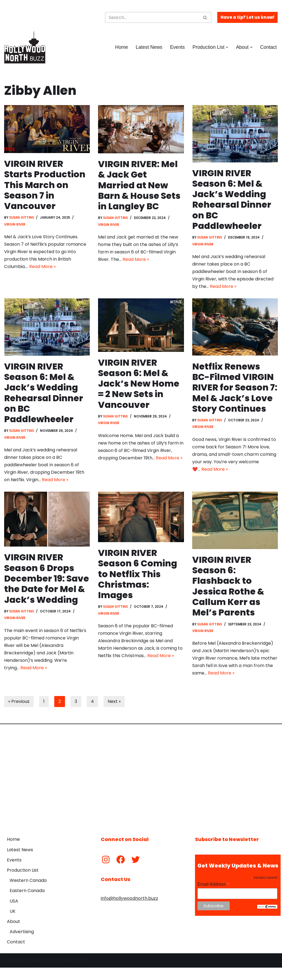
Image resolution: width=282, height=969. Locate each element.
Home (121, 47)
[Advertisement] (141, 777)
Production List (23, 871)
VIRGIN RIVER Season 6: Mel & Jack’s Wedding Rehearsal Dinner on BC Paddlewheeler (232, 199)
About (13, 923)
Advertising (22, 933)
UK (12, 912)
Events (177, 47)
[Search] (152, 17)
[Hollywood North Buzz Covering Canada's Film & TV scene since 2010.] (24, 47)
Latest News (148, 47)
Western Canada (28, 882)
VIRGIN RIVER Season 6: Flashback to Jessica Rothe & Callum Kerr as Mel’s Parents (228, 587)
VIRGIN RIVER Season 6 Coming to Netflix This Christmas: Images (137, 574)
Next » (114, 703)
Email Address (213, 885)
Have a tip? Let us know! (247, 17)
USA (14, 902)
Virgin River (14, 225)
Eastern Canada (27, 892)
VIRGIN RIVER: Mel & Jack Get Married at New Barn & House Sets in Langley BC (139, 185)
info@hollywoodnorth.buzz (129, 899)
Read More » (42, 267)
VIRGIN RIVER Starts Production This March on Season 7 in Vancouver (45, 184)
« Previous (18, 703)
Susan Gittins (21, 218)
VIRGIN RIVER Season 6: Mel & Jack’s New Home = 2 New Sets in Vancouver (138, 384)
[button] (227, 47)
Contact (268, 47)
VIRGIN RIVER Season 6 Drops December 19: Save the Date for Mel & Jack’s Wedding (47, 579)
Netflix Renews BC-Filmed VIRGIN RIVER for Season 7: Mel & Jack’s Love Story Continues (235, 387)
